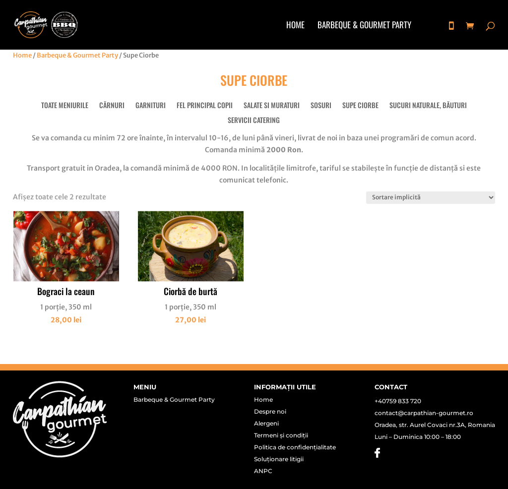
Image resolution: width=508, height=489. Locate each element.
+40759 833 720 (398, 401)
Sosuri (321, 106)
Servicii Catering (254, 121)
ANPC (263, 471)
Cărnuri (112, 106)
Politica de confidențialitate (295, 447)
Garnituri (150, 106)
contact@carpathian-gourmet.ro (424, 413)
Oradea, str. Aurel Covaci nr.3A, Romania (435, 424)
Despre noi (270, 411)
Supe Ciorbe (360, 106)
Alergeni (266, 423)
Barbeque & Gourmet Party (364, 26)
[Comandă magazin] (430, 197)
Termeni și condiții (281, 435)
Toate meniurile (64, 106)
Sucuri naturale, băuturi (428, 106)
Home (295, 26)
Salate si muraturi (272, 106)
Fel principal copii (205, 106)
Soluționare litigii (279, 459)
